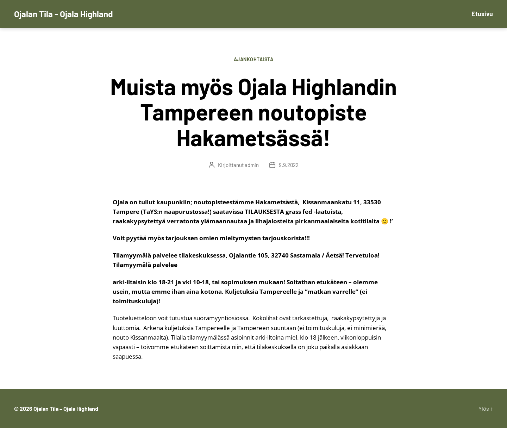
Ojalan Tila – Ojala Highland (65, 408)
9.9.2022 (289, 165)
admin (252, 165)
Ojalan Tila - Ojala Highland (63, 14)
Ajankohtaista (254, 59)
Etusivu (482, 14)
